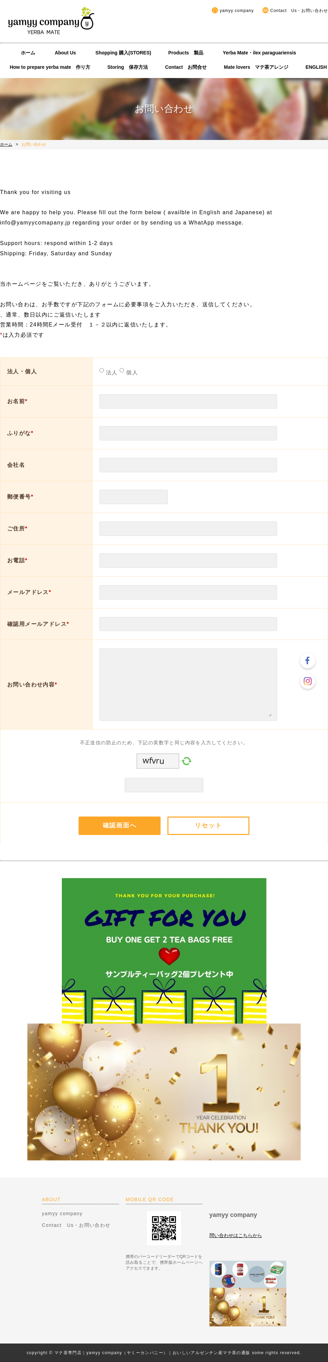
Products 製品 (185, 52)
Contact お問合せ (186, 67)
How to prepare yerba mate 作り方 (50, 67)
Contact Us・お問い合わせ (299, 10)
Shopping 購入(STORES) (123, 52)
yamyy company (237, 10)
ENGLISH (316, 67)
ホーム (28, 52)
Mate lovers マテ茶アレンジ (256, 67)
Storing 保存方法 (127, 67)
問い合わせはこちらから (235, 1235)
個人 (131, 372)
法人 (111, 372)
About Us (68, 52)
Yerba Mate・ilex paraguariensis (262, 52)
